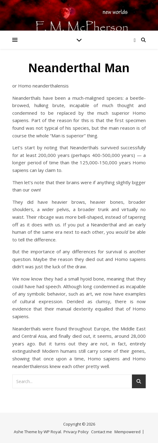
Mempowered (127, 431)
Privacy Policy (76, 431)
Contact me (101, 431)
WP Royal (52, 431)
